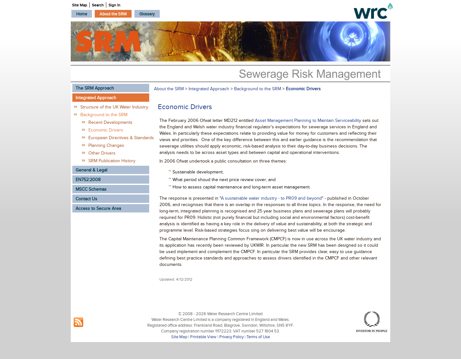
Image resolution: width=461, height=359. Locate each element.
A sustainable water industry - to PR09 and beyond (271, 198)
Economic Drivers (105, 130)
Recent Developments (110, 122)
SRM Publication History (111, 160)
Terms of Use (258, 336)
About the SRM (169, 88)
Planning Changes (106, 145)
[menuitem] (81, 14)
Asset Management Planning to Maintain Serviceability (308, 120)
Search (98, 5)
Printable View (203, 336)
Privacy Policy (231, 336)
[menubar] (115, 14)
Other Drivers (102, 153)
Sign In (114, 5)
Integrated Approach (209, 88)
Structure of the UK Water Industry (114, 107)
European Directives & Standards (118, 137)
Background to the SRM (103, 114)
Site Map (179, 336)
